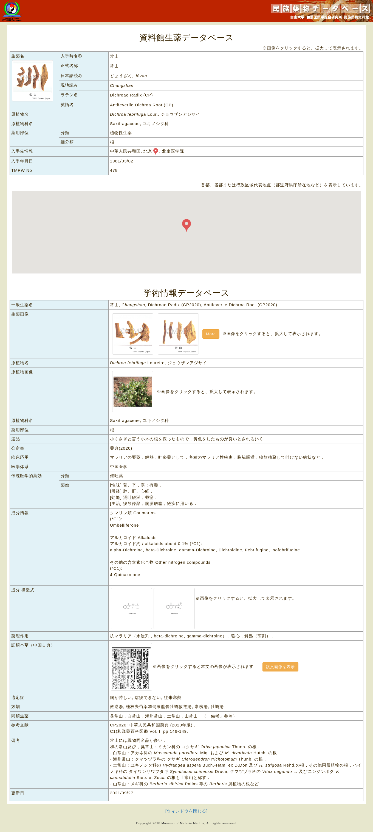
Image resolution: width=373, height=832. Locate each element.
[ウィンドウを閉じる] (186, 811)
